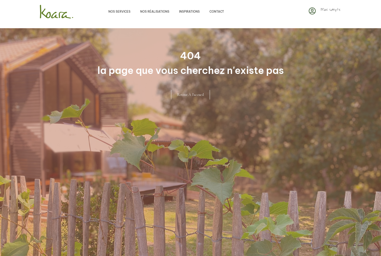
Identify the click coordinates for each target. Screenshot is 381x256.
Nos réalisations (154, 11)
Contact (216, 11)
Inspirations (189, 11)
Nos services (119, 11)
